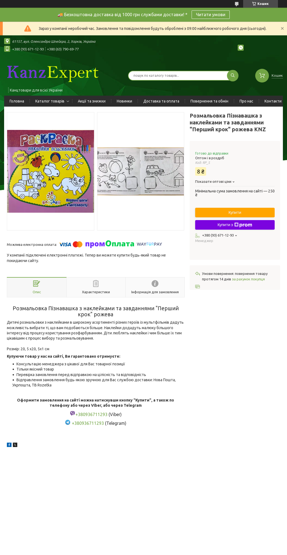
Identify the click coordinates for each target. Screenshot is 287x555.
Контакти (273, 101)
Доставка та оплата (161, 101)
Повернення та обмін (209, 101)
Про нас (246, 101)
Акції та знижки (92, 101)
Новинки (124, 101)
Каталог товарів (49, 101)
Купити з (235, 225)
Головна (17, 101)
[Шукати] (232, 75)
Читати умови (210, 14)
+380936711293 (88, 423)
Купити (235, 212)
